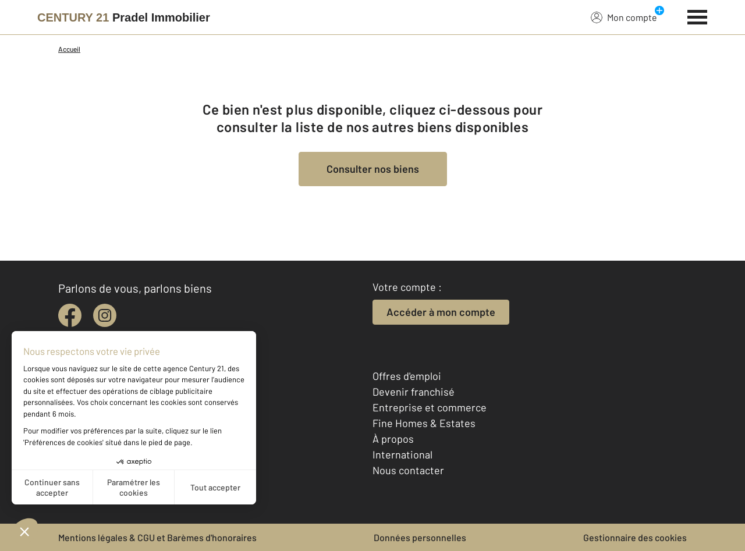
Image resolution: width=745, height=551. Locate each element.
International (402, 454)
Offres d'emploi (406, 375)
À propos (393, 438)
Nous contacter (408, 470)
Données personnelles (420, 537)
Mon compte (624, 16)
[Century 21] (123, 17)
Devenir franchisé (413, 391)
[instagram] (104, 315)
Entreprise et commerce (429, 407)
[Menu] (697, 15)
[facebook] (69, 315)
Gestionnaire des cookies (635, 537)
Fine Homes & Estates (424, 423)
